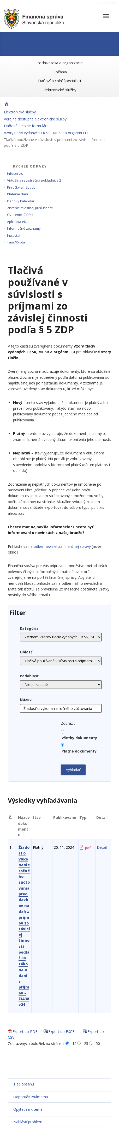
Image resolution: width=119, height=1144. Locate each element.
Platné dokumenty (79, 751)
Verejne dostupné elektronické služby (35, 119)
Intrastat (13, 235)
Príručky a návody (21, 187)
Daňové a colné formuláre (26, 125)
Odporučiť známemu (30, 1096)
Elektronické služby (59, 89)
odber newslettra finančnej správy (62, 546)
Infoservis (15, 173)
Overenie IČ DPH (20, 214)
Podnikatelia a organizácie (60, 62)
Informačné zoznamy (24, 228)
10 (74, 1043)
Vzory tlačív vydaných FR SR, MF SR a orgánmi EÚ (46, 132)
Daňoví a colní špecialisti (59, 80)
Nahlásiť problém (27, 1121)
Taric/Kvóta (16, 242)
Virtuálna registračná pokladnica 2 (34, 180)
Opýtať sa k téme (28, 1109)
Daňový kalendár (20, 201)
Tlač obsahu (23, 1084)
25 (86, 1043)
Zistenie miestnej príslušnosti (30, 207)
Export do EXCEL (62, 1031)
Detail (102, 847)
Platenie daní (17, 194)
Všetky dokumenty (79, 737)
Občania (59, 71)
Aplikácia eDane (20, 221)
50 (98, 1043)
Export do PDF (25, 1031)
